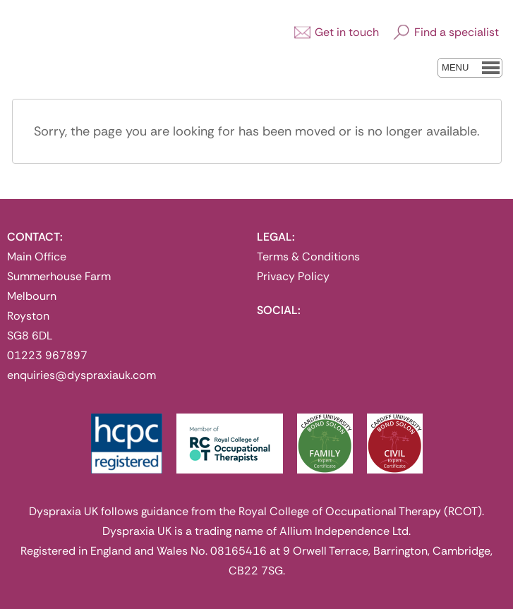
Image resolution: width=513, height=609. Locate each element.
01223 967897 (47, 355)
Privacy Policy (293, 276)
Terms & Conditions (308, 256)
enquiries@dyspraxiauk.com (81, 375)
